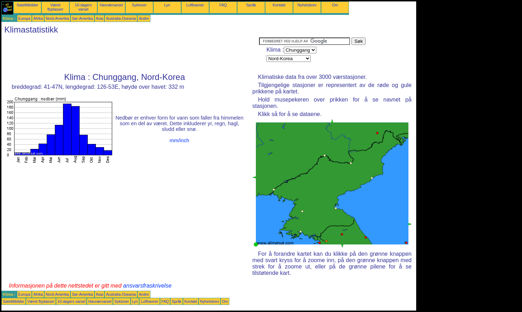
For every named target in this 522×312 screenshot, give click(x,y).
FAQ (223, 5)
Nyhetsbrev (307, 5)
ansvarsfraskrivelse (147, 286)
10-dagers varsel (83, 7)
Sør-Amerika (82, 18)
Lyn (167, 5)
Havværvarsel (111, 5)
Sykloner (139, 5)
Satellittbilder (27, 5)
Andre (144, 18)
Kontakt (279, 5)
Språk (251, 5)
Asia (99, 18)
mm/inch (179, 140)
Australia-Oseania (121, 18)
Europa (24, 18)
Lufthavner (195, 5)
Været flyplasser (55, 7)
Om (335, 5)
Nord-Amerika (57, 18)
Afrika (38, 18)
